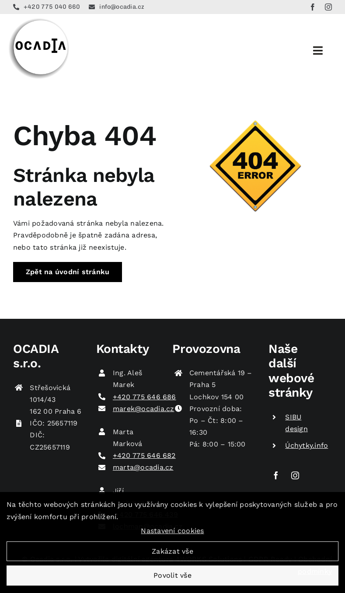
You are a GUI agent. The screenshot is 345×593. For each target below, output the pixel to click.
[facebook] (312, 6)
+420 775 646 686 (144, 397)
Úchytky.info (306, 445)
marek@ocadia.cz (143, 409)
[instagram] (328, 6)
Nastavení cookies (172, 535)
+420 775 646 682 (144, 455)
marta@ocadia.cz (143, 467)
